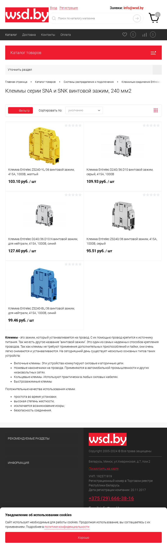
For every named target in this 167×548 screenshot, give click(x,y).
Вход (53, 8)
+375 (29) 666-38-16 (111, 498)
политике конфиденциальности (67, 526)
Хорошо (83, 537)
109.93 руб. (123, 184)
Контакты (48, 34)
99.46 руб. (44, 323)
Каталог (11, 34)
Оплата (65, 34)
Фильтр (20, 110)
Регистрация (69, 8)
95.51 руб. (123, 253)
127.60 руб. (44, 253)
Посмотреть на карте (104, 468)
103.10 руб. (44, 184)
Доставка (29, 34)
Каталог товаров (83, 53)
